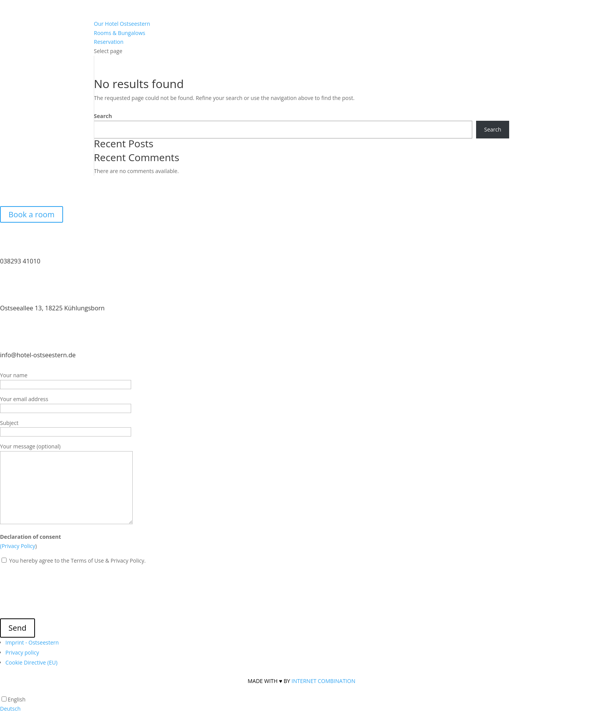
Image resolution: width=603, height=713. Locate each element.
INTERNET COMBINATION (323, 681)
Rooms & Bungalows (119, 33)
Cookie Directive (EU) (31, 662)
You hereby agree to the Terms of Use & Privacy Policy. (77, 560)
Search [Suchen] (492, 129)
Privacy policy (22, 652)
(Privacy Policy (17, 546)
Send (17, 628)
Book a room (31, 214)
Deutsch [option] (10, 708)
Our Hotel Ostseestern (122, 23)
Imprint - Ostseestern (32, 642)
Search (103, 116)
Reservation (108, 41)
